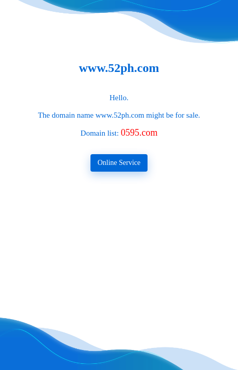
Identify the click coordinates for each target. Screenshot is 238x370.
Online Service (119, 162)
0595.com (139, 132)
